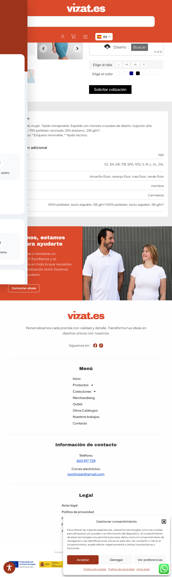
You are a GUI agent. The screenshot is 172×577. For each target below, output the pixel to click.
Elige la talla (102, 65)
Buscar (139, 47)
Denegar (116, 560)
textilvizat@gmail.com (86, 475)
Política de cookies (95, 569)
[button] (164, 522)
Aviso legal (143, 569)
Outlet (77, 404)
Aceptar (83, 560)
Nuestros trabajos (86, 417)
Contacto (80, 423)
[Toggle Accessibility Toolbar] (9, 567)
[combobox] (86, 21)
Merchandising (84, 398)
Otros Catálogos (85, 411)
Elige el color (102, 74)
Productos (83, 385)
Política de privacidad (121, 569)
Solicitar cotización (110, 89)
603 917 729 (86, 461)
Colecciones (84, 392)
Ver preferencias (150, 560)
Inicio (77, 379)
